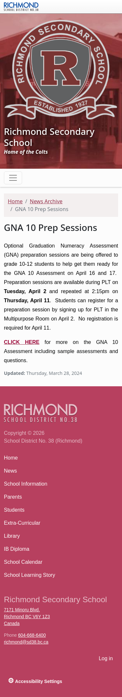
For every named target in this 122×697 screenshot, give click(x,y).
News (10, 471)
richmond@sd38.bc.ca (26, 642)
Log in (106, 658)
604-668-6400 (32, 635)
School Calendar (23, 562)
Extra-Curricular (22, 523)
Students (14, 510)
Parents (13, 497)
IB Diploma (16, 549)
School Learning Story (29, 575)
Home (15, 201)
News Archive (46, 201)
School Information (25, 484)
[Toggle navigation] (13, 177)
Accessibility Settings (35, 680)
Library (12, 536)
